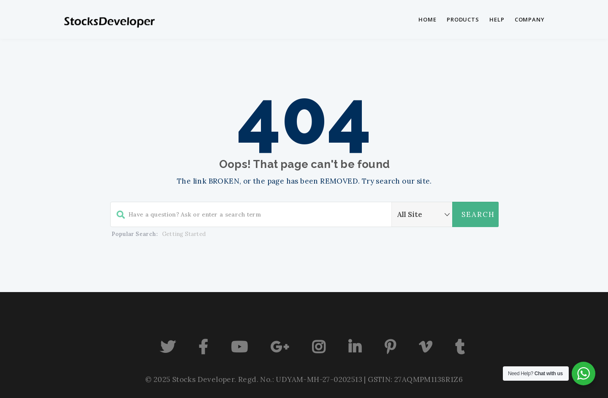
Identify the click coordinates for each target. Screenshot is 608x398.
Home (427, 19)
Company (530, 19)
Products (463, 19)
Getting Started (184, 234)
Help (497, 19)
